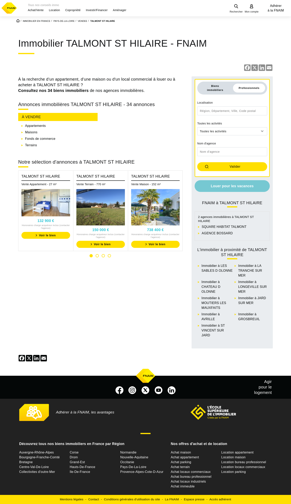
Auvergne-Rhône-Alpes (36, 452)
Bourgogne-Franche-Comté (39, 457)
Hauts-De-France (82, 467)
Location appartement (237, 452)
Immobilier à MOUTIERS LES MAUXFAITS (213, 302)
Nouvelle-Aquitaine (134, 457)
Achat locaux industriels (188, 481)
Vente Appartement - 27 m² (39, 184)
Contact (93, 499)
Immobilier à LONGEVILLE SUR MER (252, 286)
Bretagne (26, 462)
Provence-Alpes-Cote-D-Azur (141, 471)
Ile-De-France (80, 471)
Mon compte (252, 11)
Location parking (233, 471)
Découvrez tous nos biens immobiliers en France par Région (71, 444)
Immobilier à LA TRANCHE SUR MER (250, 270)
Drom (74, 457)
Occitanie (127, 462)
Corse (74, 452)
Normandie (128, 452)
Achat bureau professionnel (191, 476)
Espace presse (194, 499)
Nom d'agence (206, 143)
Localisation (205, 102)
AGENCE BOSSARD (217, 233)
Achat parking (181, 462)
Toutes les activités (209, 123)
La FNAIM (172, 499)
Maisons (31, 132)
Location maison (233, 457)
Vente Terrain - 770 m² (90, 184)
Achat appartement (185, 457)
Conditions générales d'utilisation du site (132, 499)
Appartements (35, 125)
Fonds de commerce (40, 138)
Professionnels (249, 87)
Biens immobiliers (215, 87)
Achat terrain (180, 467)
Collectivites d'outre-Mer (37, 471)
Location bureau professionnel (243, 462)
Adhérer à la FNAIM (276, 8)
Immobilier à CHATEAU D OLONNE (210, 286)
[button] (35, 10)
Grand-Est (77, 462)
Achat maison (181, 452)
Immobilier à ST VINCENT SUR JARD (213, 330)
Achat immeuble (183, 486)
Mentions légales (71, 499)
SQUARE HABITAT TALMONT (224, 226)
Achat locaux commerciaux (191, 471)
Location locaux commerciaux (243, 467)
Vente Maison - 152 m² (146, 184)
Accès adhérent (220, 499)
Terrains (31, 145)
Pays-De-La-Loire (133, 467)
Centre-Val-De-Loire (34, 467)
